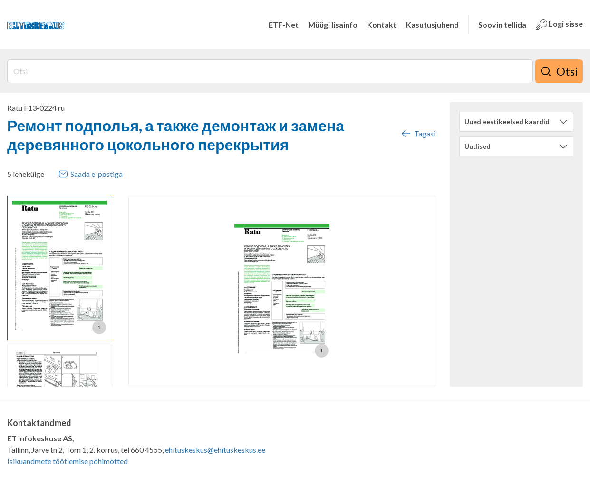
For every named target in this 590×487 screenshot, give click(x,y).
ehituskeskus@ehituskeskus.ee (215, 449)
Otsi (559, 71)
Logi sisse (559, 24)
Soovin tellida (502, 24)
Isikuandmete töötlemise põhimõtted (67, 461)
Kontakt (382, 24)
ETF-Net (284, 24)
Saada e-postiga (90, 174)
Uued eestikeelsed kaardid (507, 121)
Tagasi (417, 133)
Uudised (477, 146)
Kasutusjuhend (432, 24)
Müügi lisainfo (333, 24)
